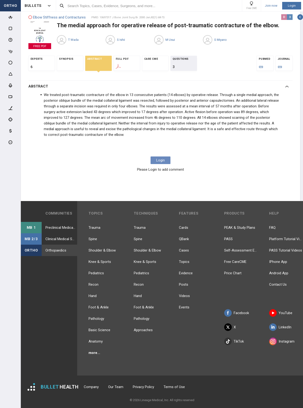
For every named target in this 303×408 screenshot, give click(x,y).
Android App (278, 273)
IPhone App (278, 262)
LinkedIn (280, 327)
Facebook (236, 313)
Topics (184, 262)
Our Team (115, 387)
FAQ (272, 227)
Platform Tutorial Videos (286, 239)
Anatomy (96, 341)
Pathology (96, 318)
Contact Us (278, 284)
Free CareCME (235, 262)
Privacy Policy (143, 387)
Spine (93, 239)
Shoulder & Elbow (102, 250)
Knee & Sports (100, 262)
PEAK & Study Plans (239, 227)
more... (94, 353)
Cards (183, 227)
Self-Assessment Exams (241, 250)
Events (184, 307)
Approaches (143, 330)
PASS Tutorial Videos (285, 250)
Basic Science (99, 330)
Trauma (94, 227)
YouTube (280, 313)
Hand (93, 296)
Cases (184, 250)
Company (91, 387)
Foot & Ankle (99, 307)
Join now (271, 5)
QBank (184, 239)
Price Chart (232, 273)
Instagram (281, 341)
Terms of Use (174, 387)
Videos (184, 296)
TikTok (234, 341)
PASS (228, 239)
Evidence (186, 273)
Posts (183, 284)
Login (292, 5)
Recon (93, 284)
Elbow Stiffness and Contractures (57, 17)
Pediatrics (96, 273)
